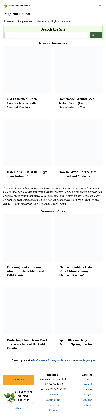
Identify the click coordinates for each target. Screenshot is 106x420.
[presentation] (27, 69)
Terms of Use (53, 405)
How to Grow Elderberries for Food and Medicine (77, 174)
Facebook (87, 384)
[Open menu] (100, 5)
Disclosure (53, 394)
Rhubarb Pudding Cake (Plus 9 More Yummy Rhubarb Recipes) (75, 271)
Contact (53, 410)
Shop (87, 379)
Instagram (88, 394)
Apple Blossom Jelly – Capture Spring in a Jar (75, 342)
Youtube (88, 389)
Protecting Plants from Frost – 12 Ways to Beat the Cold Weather (27, 344)
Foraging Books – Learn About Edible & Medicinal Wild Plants (25, 271)
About (18, 408)
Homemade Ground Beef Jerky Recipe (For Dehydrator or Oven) (76, 103)
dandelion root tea (41, 360)
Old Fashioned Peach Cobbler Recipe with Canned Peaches (22, 103)
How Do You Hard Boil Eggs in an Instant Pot (27, 174)
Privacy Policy (53, 399)
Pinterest (87, 399)
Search (95, 35)
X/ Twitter (88, 405)
